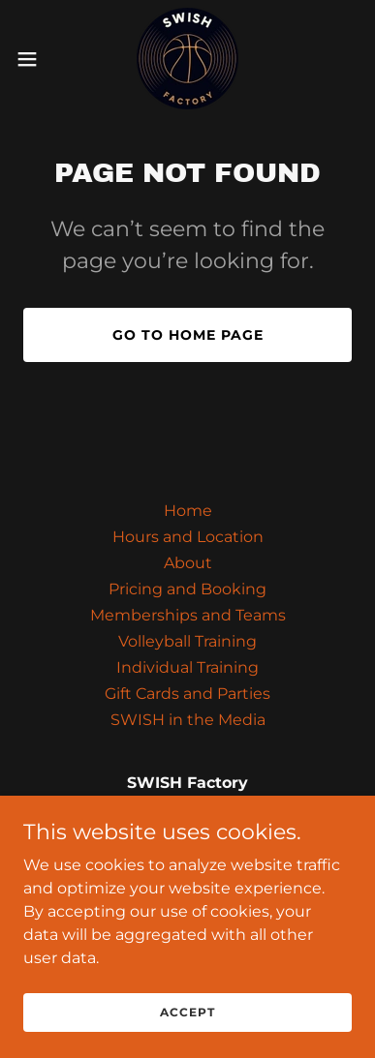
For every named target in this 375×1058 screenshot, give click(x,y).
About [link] (188, 563)
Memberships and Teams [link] (188, 615)
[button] (35, 59)
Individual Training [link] (187, 667)
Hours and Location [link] (188, 537)
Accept (187, 1038)
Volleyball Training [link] (187, 641)
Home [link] (188, 510)
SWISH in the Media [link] (188, 719)
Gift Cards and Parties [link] (187, 693)
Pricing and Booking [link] (187, 589)
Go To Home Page (188, 335)
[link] (187, 58)
